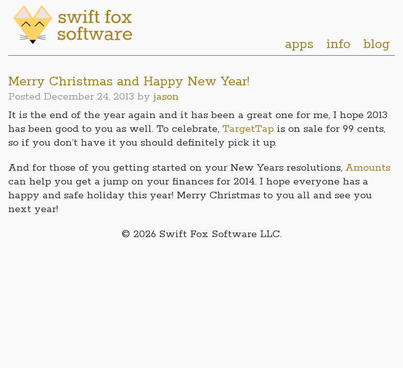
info (338, 44)
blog (376, 44)
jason (166, 96)
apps (299, 44)
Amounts (367, 168)
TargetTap (248, 129)
